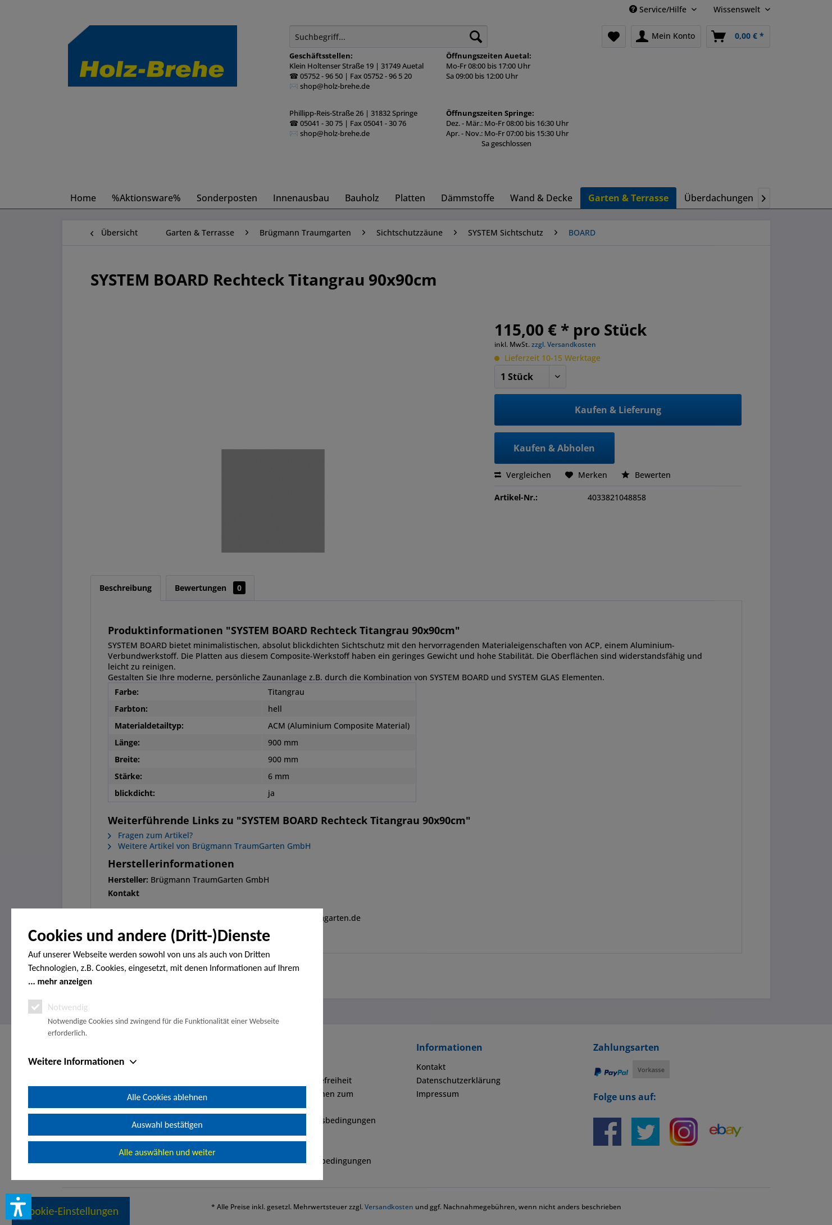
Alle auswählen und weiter (167, 1152)
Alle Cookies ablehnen (167, 1097)
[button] (18, 1206)
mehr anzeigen (64, 981)
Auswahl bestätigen (166, 1124)
